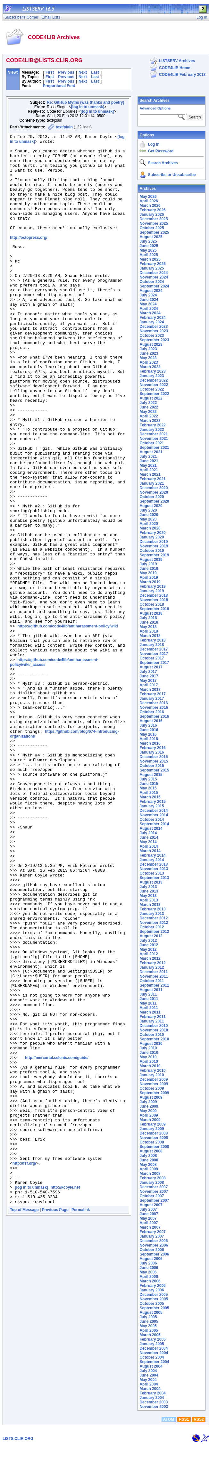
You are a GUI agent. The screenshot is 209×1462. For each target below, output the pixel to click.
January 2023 (151, 376)
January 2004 (151, 1397)
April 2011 (148, 1008)
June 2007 (148, 1214)
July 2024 (148, 295)
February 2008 (152, 1178)
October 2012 (151, 927)
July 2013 (148, 886)
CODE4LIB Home (174, 68)
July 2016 (148, 725)
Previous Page (55, 1421)
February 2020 (152, 532)
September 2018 (154, 609)
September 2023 (154, 340)
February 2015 (152, 801)
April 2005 (148, 1330)
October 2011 (151, 981)
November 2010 (153, 1030)
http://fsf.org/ (24, 1367)
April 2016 (148, 739)
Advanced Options (155, 108)
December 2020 (153, 488)
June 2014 (148, 837)
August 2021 (150, 452)
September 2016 (154, 716)
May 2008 (147, 1164)
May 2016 (147, 734)
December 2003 (153, 1402)
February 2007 (152, 1232)
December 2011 (153, 972)
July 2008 (148, 1155)
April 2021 (148, 470)
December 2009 (153, 1079)
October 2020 (151, 497)
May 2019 (147, 573)
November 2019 (153, 546)
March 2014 (149, 851)
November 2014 (153, 815)
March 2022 (149, 420)
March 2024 (149, 313)
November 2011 (153, 976)
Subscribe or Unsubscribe (172, 175)
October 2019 (151, 550)
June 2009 (148, 1106)
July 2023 (148, 349)
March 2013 (149, 904)
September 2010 (154, 1039)
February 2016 (152, 748)
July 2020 (148, 510)
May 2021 (147, 465)
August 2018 (150, 613)
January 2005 (151, 1344)
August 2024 (150, 290)
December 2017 (153, 649)
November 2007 (153, 1191)
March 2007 (149, 1227)
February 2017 (152, 694)
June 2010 (148, 1052)
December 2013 (153, 864)
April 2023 (148, 362)
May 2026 (147, 196)
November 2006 (153, 1245)
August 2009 (150, 1097)
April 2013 (148, 900)
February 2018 (152, 640)
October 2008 (151, 1142)
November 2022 (153, 385)
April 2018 (148, 631)
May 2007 (147, 1218)
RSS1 (184, 1436)
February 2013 (152, 909)
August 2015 (150, 774)
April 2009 (148, 1115)
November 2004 (153, 1353)
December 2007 (153, 1187)
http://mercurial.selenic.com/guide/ (56, 1240)
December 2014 (153, 810)
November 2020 (153, 492)
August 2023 (150, 344)
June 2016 (148, 730)
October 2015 (151, 765)
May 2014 (147, 842)
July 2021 (148, 456)
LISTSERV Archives (177, 61)
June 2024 (148, 299)
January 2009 (151, 1129)
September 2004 (154, 1362)
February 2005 (152, 1339)
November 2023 (153, 331)
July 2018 (148, 618)
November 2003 (153, 1406)
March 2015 (149, 797)
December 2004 (153, 1348)
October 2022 (151, 389)
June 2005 (148, 1321)
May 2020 (147, 519)
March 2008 (149, 1173)
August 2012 (150, 936)
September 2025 (154, 232)
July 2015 (148, 779)
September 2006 (154, 1254)
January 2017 (151, 698)
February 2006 (152, 1285)
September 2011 (154, 985)
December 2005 (153, 1294)
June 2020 (148, 515)
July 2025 (148, 241)
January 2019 (151, 591)
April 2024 (148, 308)
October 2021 (151, 443)
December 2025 (153, 219)
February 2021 (152, 479)
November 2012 (153, 922)
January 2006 (151, 1290)
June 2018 (148, 622)
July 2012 (148, 940)
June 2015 (148, 783)
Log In (153, 144)
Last (95, 72)
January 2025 (151, 268)
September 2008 (154, 1146)
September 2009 (154, 1093)
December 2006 (153, 1241)
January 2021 (151, 483)
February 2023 (152, 371)
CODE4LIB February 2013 (182, 74)
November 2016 (153, 707)
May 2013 (147, 895)
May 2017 (147, 680)
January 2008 (151, 1182)
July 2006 (148, 1263)
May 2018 (147, 627)
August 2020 (150, 506)
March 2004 (149, 1388)
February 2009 (152, 1124)
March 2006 (149, 1281)
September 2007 (154, 1200)
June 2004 (148, 1375)
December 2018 (153, 595)
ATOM (168, 1436)
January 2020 (151, 537)
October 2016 (151, 712)
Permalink (80, 1421)
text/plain (64, 127)
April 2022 (148, 416)
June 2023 (148, 353)
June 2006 (148, 1267)
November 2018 (153, 600)
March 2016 (149, 743)
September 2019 (154, 555)
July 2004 (148, 1371)
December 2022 (153, 380)
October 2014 (151, 819)
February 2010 (152, 1070)
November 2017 (153, 653)
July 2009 (148, 1102)
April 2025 (148, 255)
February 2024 (152, 317)
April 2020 (148, 523)
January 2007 (151, 1236)
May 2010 (147, 1057)
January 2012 (151, 967)
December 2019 (153, 541)
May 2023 (147, 358)
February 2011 (152, 1016)
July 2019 (148, 564)
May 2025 (147, 250)
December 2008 (153, 1133)
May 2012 (147, 949)
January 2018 (151, 644)
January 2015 (151, 806)
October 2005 (151, 1303)
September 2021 (154, 447)
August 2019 (150, 559)
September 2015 (154, 770)
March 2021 (149, 474)
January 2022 (151, 429)
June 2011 (148, 999)
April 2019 (148, 577)
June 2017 (148, 676)
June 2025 (148, 246)
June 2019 (148, 568)
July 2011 (148, 994)
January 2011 (151, 1021)
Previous (66, 72)
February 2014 (152, 855)
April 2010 (148, 1061)
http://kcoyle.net (65, 1395)
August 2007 (150, 1205)
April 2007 (148, 1223)
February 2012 (152, 963)
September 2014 (154, 824)
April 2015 (148, 792)
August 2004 (150, 1366)
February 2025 (152, 264)
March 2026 (149, 205)
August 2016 (150, 721)
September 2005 (154, 1308)
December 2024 (153, 273)
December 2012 (153, 918)
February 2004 (152, 1393)
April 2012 (148, 954)
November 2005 (153, 1299)
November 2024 (153, 277)
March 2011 (149, 1012)
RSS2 (199, 1436)
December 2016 (153, 703)
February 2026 (152, 210)
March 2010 (149, 1066)
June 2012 (148, 945)
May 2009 (147, 1111)
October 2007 (151, 1196)
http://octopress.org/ (28, 257)
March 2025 (149, 259)
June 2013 (148, 891)
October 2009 (151, 1088)
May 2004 (147, 1379)
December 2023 (153, 326)
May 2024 (147, 304)
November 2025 (153, 223)
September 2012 (154, 931)
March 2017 (149, 689)
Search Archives (154, 100)
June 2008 (148, 1160)
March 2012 (149, 958)
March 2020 (149, 528)
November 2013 (153, 869)
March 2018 (149, 636)
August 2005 (150, 1312)
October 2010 (151, 1034)
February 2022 (152, 425)
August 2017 (150, 667)
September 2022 (154, 394)
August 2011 (150, 990)
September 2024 (154, 286)
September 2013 (154, 878)
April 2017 (148, 685)
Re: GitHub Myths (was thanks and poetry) (85, 102)
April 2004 (148, 1384)
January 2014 (151, 860)
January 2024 (151, 322)
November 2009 (153, 1084)
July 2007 (148, 1209)
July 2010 (148, 1048)
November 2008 (153, 1137)
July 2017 (148, 671)
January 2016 (151, 752)
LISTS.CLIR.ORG (18, 1455)
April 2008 (148, 1169)
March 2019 (149, 582)
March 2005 (149, 1335)
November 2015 (153, 761)
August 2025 (150, 237)
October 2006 (151, 1250)
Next (83, 72)
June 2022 (148, 407)
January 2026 (151, 214)
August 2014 (150, 828)
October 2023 (151, 335)
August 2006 (150, 1258)
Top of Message (24, 1421)
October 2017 (151, 658)
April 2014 (148, 846)
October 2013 (151, 873)
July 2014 (148, 833)
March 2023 (149, 367)
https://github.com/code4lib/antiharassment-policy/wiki (67, 724)
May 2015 (147, 788)
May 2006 (147, 1272)
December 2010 (153, 1025)
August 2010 (150, 1043)
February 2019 (152, 586)
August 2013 (150, 882)
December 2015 (153, 757)
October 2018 (151, 604)
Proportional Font (59, 86)
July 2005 (148, 1317)
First (50, 72)
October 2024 (151, 281)
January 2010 (151, 1075)
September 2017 (154, 662)
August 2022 (150, 398)
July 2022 (148, 402)
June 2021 (148, 461)
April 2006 (148, 1276)
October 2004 (151, 1357)
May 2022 (147, 411)
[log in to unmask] (87, 107)
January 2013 (151, 913)
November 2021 (153, 438)
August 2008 (150, 1151)
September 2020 (154, 501)
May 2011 (147, 1003)
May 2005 (147, 1326)
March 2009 (149, 1120)
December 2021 (153, 434)
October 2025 (151, 228)
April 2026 (148, 201)
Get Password (160, 151)
